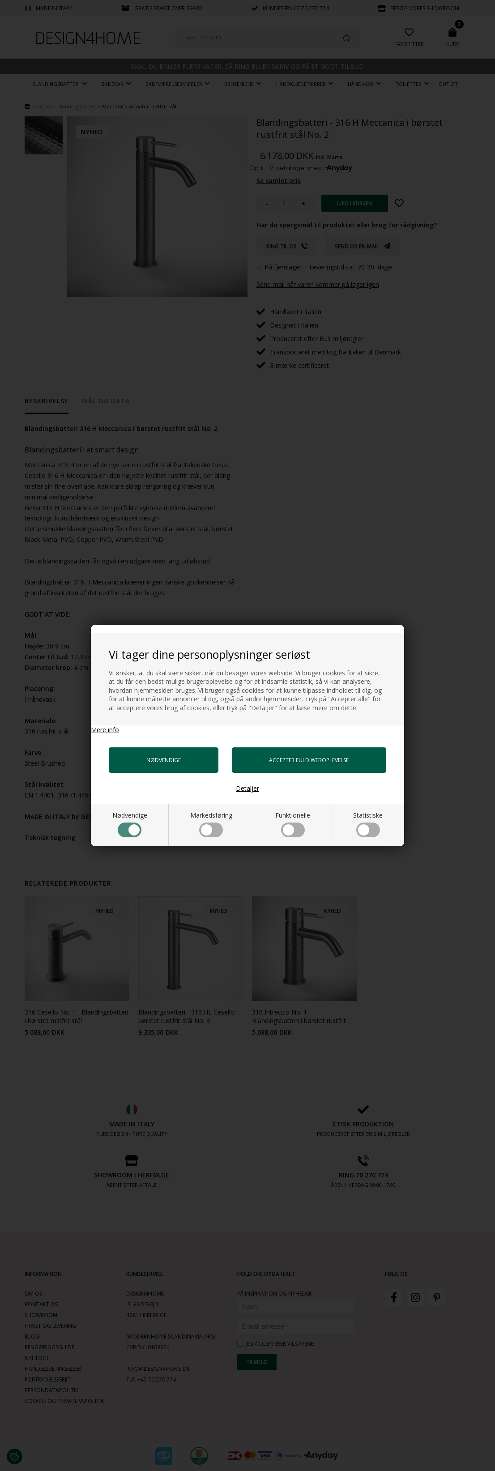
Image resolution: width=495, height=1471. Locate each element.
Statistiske (368, 824)
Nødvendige (129, 824)
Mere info (105, 729)
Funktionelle (292, 824)
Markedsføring (211, 824)
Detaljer (247, 788)
